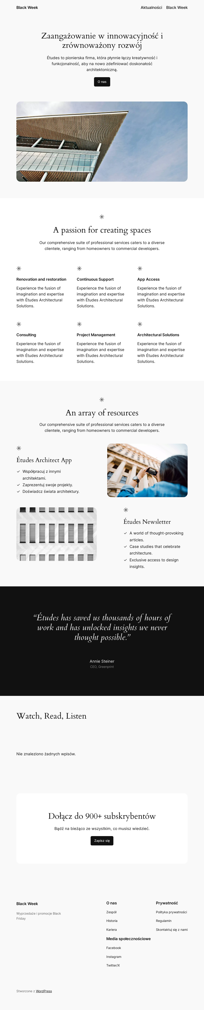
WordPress (44, 991)
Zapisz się (102, 840)
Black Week (27, 7)
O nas (102, 82)
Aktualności (151, 7)
